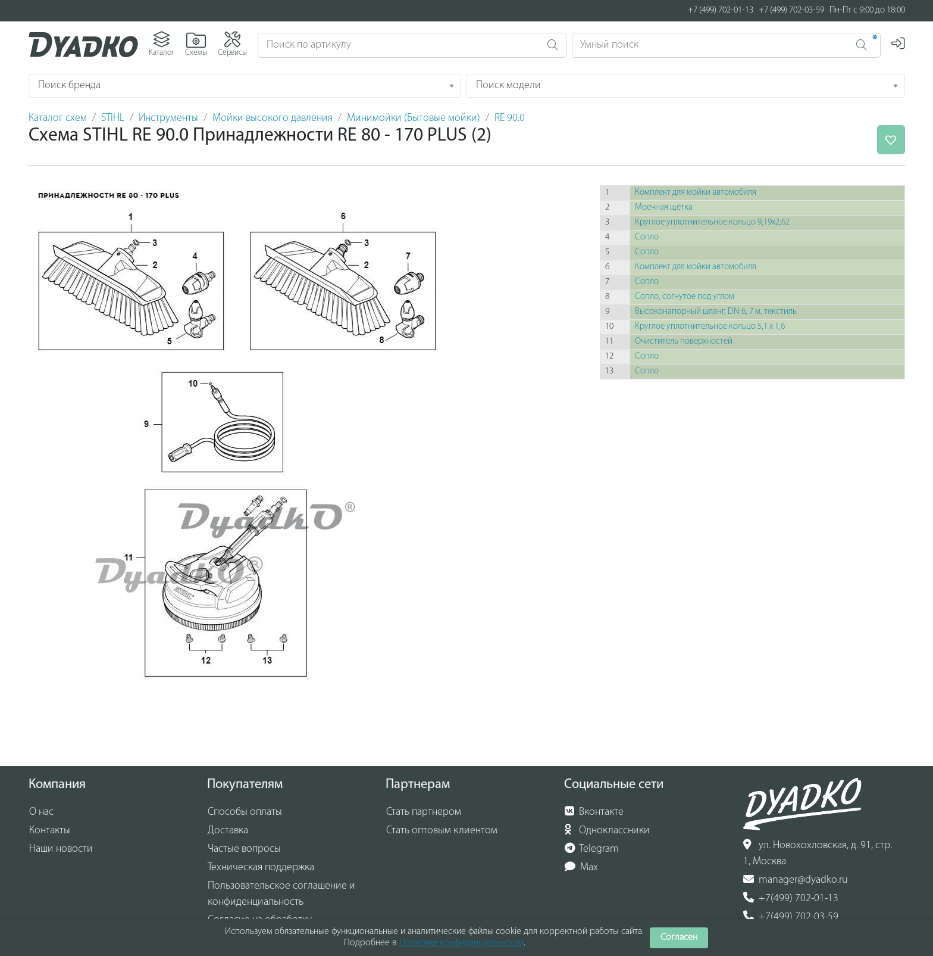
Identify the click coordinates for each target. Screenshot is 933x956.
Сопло (647, 237)
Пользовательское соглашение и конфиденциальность (281, 894)
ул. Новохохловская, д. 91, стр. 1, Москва (817, 853)
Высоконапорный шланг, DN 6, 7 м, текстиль (716, 311)
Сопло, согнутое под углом (684, 296)
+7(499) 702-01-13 (791, 898)
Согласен (678, 937)
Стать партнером (423, 812)
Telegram (592, 849)
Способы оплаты (245, 812)
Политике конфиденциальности (461, 943)
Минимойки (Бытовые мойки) (413, 118)
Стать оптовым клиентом (441, 830)
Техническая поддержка (261, 867)
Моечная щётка (664, 207)
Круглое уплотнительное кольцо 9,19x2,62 (712, 222)
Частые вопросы (244, 849)
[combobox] (245, 86)
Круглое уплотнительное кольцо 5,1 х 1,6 (710, 326)
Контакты (49, 830)
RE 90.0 (509, 118)
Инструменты (168, 118)
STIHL (112, 118)
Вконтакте (594, 812)
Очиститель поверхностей (683, 341)
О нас (41, 812)
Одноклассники (607, 830)
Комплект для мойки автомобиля (695, 192)
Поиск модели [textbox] (508, 85)
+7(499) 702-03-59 (791, 917)
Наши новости (61, 849)
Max (582, 867)
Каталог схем (58, 118)
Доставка (228, 830)
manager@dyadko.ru (795, 880)
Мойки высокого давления (272, 118)
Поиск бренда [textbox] (69, 85)
